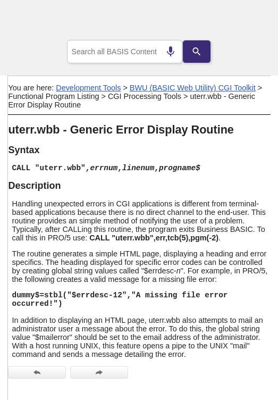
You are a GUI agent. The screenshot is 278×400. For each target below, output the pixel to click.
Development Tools (88, 88)
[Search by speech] (167, 52)
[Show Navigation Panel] (249, 22)
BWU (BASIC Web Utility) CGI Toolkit (193, 88)
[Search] (200, 51)
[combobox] (125, 51)
